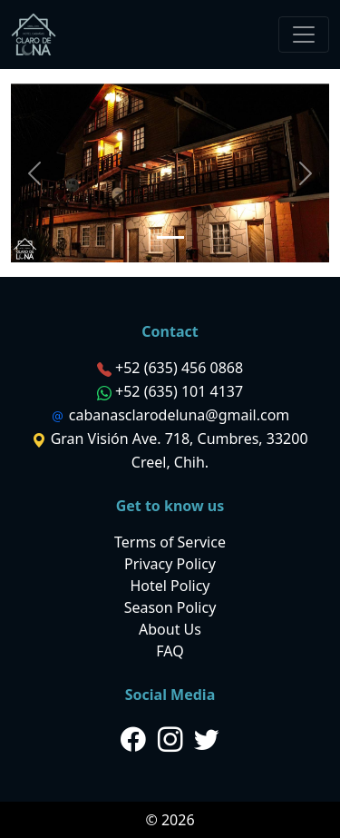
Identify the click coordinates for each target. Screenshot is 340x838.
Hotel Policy (169, 586)
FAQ (169, 651)
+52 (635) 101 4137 (179, 391)
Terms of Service (170, 542)
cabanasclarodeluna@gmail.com (179, 415)
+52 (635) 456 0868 (179, 368)
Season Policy (170, 607)
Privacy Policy (170, 564)
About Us (170, 629)
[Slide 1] (170, 237)
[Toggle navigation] (303, 34)
